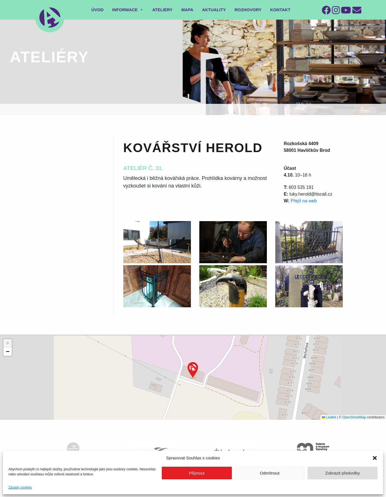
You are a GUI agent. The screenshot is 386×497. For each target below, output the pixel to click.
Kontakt (280, 9)
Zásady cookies (20, 487)
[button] (375, 458)
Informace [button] (128, 9)
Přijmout (196, 473)
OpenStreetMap (354, 417)
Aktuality (214, 9)
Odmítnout (269, 473)
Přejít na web (304, 200)
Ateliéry (162, 9)
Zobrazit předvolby (342, 473)
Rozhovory (248, 9)
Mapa (187, 9)
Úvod (97, 9)
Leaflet (329, 417)
